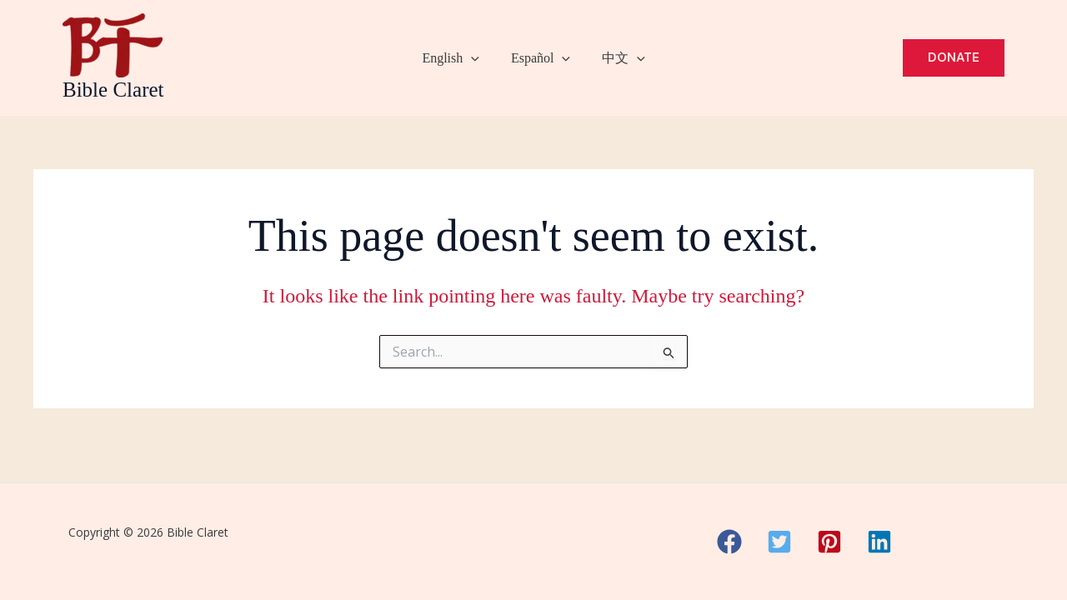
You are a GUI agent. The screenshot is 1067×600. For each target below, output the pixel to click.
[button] (476, 58)
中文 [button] (618, 58)
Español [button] (540, 58)
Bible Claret (113, 89)
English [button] (455, 58)
